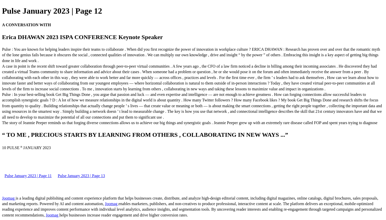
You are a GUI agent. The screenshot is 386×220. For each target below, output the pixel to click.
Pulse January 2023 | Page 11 (28, 176)
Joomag (9, 198)
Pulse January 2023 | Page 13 (81, 176)
